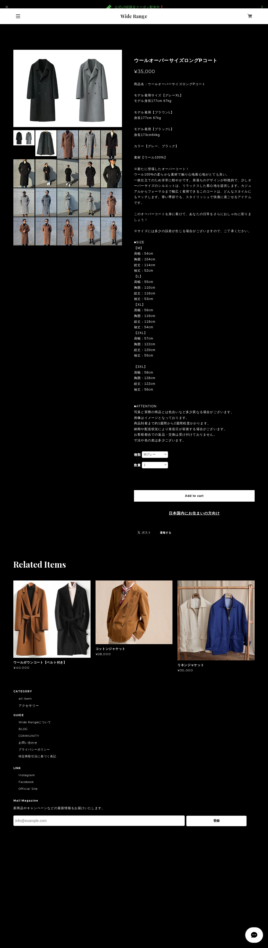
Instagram (27, 775)
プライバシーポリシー (34, 749)
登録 (216, 821)
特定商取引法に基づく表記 (37, 756)
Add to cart (194, 496)
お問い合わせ (28, 742)
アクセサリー (29, 706)
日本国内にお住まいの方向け (194, 513)
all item (25, 698)
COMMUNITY (29, 736)
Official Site (28, 789)
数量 (137, 465)
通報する (165, 532)
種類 (137, 455)
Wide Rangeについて (35, 722)
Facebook (26, 782)
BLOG (23, 729)
